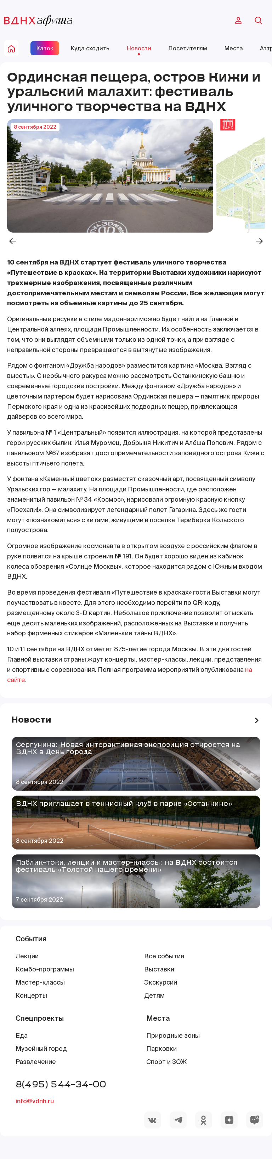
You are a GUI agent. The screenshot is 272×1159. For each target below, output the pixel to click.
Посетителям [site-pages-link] (187, 48)
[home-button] (11, 48)
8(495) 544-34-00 (61, 1084)
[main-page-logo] (38, 20)
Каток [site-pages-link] (44, 48)
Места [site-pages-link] (233, 48)
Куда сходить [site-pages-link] (89, 48)
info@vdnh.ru (35, 1101)
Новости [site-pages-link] (138, 48)
